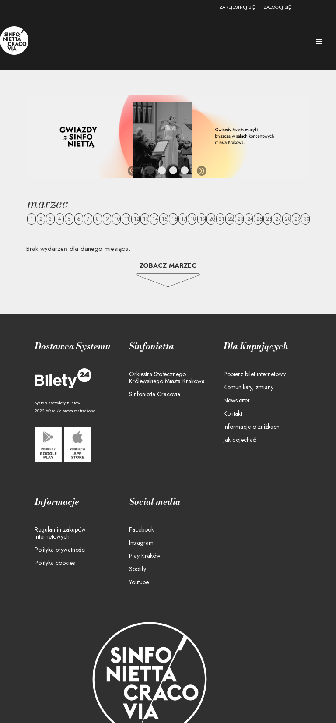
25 (259, 219)
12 (137, 219)
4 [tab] (185, 172)
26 (269, 219)
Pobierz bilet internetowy (255, 374)
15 (164, 219)
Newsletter (237, 400)
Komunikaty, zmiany (248, 387)
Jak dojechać (240, 439)
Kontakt (233, 413)
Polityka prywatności (60, 549)
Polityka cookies (55, 562)
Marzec (47, 203)
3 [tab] (173, 172)
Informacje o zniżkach (252, 426)
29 (297, 219)
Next (201, 171)
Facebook (141, 529)
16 (175, 219)
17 (183, 219)
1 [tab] (151, 172)
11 (127, 219)
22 (231, 219)
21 (221, 219)
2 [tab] (162, 172)
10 (117, 219)
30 (306, 219)
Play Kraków (145, 555)
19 (203, 219)
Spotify (137, 568)
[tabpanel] (168, 136)
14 (155, 219)
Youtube (139, 582)
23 (241, 219)
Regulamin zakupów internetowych (60, 533)
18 (193, 219)
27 (278, 219)
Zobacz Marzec (168, 265)
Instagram (141, 542)
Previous (132, 171)
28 (288, 219)
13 (146, 219)
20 (212, 219)
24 (250, 219)
